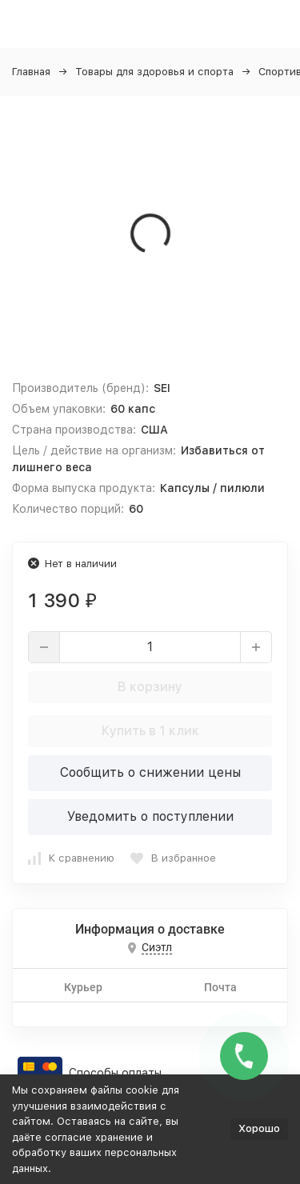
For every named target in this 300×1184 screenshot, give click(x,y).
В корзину (150, 686)
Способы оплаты (115, 1072)
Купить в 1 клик (150, 730)
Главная (31, 72)
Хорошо (259, 1128)
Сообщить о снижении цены (150, 772)
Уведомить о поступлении (150, 816)
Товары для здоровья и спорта (154, 72)
